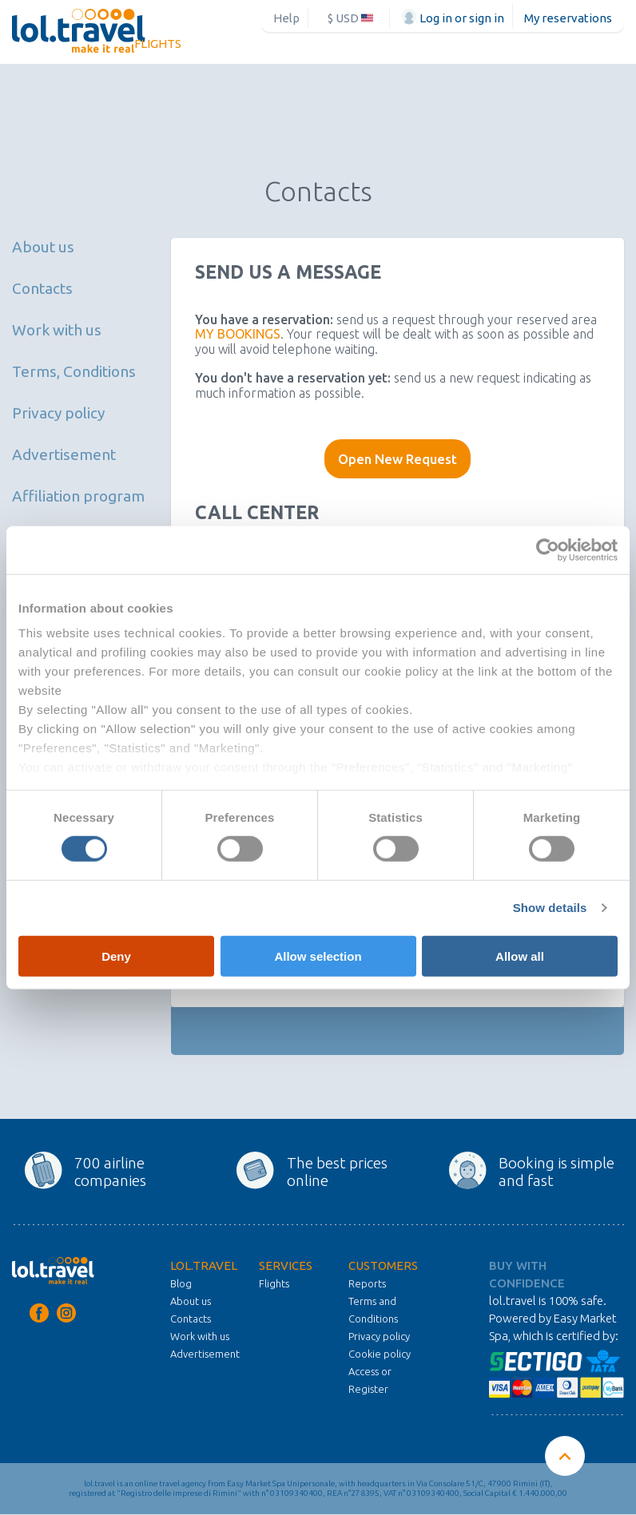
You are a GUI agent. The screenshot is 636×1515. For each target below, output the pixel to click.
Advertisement (64, 454)
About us (43, 247)
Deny (116, 956)
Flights (157, 43)
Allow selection (317, 956)
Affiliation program (78, 496)
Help (286, 18)
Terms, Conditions (74, 371)
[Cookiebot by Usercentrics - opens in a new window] (548, 549)
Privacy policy (58, 413)
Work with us (56, 330)
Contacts (42, 288)
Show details (550, 907)
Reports (367, 1283)
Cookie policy (379, 1353)
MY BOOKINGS (237, 334)
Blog (181, 1283)
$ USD (350, 18)
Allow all (519, 956)
